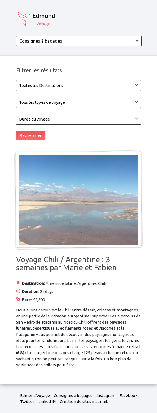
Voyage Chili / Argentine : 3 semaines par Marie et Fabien (66, 263)
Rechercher (31, 135)
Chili (102, 283)
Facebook (128, 395)
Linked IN (47, 401)
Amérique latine (61, 283)
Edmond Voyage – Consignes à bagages (56, 395)
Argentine (86, 283)
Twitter (27, 401)
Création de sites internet (84, 401)
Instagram (105, 395)
